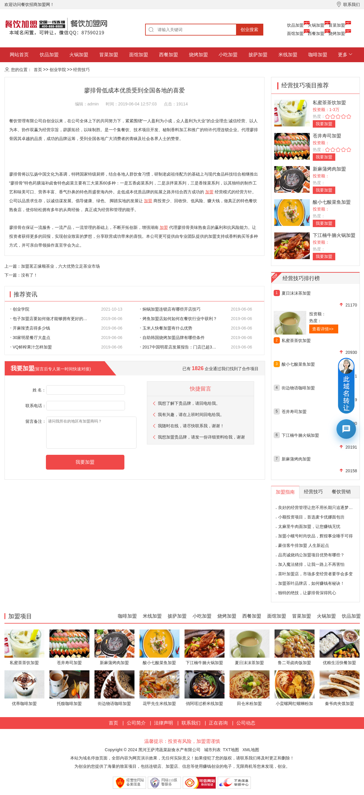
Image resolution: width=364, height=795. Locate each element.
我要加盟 (324, 123)
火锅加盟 (316, 25)
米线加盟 (287, 54)
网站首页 (19, 54)
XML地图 (250, 749)
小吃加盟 (228, 54)
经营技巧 (81, 69)
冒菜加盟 (336, 25)
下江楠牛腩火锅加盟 (334, 235)
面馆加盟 (295, 33)
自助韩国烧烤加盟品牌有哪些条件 (172, 337)
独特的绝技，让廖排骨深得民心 (307, 592)
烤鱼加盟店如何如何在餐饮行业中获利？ (178, 318)
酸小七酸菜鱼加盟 (332, 202)
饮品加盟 (295, 25)
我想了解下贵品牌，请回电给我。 (189, 403)
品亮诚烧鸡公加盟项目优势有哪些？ (311, 555)
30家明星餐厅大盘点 (30, 337)
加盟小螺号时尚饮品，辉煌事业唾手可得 (315, 536)
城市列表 (212, 749)
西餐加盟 (316, 33)
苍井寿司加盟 (327, 135)
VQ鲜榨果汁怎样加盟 (31, 347)
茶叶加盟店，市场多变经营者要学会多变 (315, 573)
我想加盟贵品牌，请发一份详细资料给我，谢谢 (201, 437)
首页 (38, 69)
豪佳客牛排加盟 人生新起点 (303, 545)
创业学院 (57, 69)
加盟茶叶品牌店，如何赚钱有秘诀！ (311, 583)
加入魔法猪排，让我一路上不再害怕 (311, 564)
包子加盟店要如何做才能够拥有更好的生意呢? (52, 318)
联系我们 (191, 722)
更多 (342, 54)
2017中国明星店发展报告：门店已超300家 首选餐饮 (182, 347)
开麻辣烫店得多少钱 (30, 328)
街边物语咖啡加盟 (298, 388)
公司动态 (245, 722)
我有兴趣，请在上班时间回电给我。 (191, 414)
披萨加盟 (257, 54)
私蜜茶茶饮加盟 (329, 102)
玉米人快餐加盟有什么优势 (166, 328)
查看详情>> (322, 329)
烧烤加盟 (336, 33)
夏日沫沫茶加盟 (296, 293)
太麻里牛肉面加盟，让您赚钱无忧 (309, 526)
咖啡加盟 (317, 54)
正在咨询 (218, 722)
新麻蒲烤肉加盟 (329, 168)
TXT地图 (231, 749)
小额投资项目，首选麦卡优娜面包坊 (311, 517)
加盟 (209, 191)
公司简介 (136, 722)
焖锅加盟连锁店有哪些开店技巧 (170, 309)
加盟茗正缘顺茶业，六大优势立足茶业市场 (60, 266)
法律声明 (163, 722)
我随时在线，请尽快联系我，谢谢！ (191, 425)
